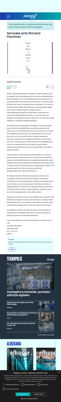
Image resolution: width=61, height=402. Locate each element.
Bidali (12, 249)
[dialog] (30, 386)
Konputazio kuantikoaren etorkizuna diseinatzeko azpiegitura (22, 314)
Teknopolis (14, 258)
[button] (8, 16)
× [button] (59, 372)
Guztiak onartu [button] (23, 394)
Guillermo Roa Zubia (14, 82)
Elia (50, 24)
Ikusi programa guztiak (46, 335)
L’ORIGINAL (38, 27)
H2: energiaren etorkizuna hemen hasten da (21, 324)
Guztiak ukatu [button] (38, 394)
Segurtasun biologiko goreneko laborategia (20, 303)
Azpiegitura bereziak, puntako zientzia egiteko (28, 293)
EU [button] (15, 87)
